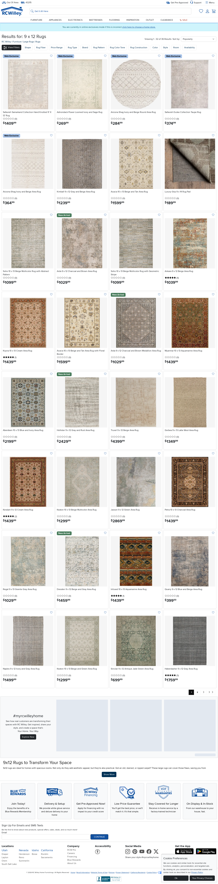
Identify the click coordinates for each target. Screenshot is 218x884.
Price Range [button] (57, 47)
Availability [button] (189, 47)
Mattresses (95, 20)
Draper (5, 854)
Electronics (75, 20)
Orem (4, 860)
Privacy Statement (122, 872)
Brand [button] (85, 47)
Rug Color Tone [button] (117, 47)
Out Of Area (10, 2)
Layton (5, 857)
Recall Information (83, 872)
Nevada (24, 850)
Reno (21, 857)
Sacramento (47, 857)
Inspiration (132, 20)
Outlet (150, 20)
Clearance (167, 20)
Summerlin (24, 860)
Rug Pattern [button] (99, 47)
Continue (99, 836)
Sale (183, 20)
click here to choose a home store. (139, 27)
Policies (112, 872)
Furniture (36, 20)
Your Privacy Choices (202, 878)
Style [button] (165, 47)
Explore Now (28, 737)
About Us (71, 863)
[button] (11, 47)
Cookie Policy (152, 872)
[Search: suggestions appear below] (110, 11)
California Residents (138, 872)
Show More (109, 774)
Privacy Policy (197, 872)
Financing (72, 856)
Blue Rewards (74, 860)
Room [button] (176, 47)
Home (73, 872)
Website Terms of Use (99, 872)
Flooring (114, 20)
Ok (176, 878)
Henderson (24, 854)
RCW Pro (71, 850)
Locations (8, 846)
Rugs (37, 41)
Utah (5, 850)
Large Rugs (28, 41)
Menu (210, 2)
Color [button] (155, 47)
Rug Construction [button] (138, 47)
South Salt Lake (9, 864)
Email (4, 832)
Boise (34, 854)
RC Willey (6, 41)
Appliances (55, 20)
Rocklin (44, 854)
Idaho (35, 850)
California (47, 850)
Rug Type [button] (72, 47)
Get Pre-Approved (177, 2)
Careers (71, 853)
